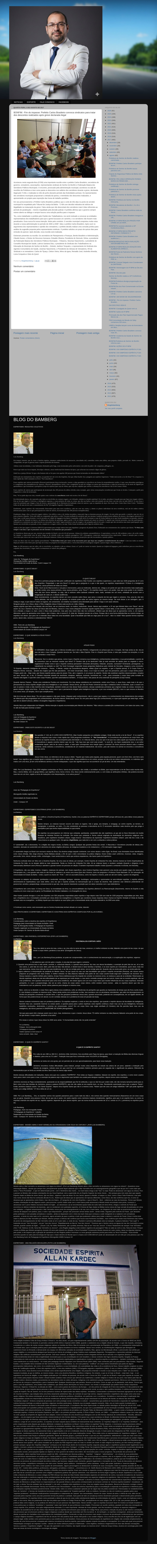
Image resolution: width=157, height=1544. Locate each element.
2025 (109, 114)
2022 (109, 123)
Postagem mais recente (25, 333)
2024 (109, 117)
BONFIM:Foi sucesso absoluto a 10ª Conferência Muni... (122, 227)
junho (111, 363)
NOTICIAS (18, 102)
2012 (109, 396)
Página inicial (57, 333)
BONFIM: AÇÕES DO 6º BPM (120, 346)
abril (111, 370)
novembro (113, 146)
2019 (109, 133)
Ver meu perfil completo (113, 408)
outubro (112, 149)
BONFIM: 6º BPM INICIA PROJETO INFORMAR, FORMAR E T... (122, 232)
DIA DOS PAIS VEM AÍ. (117, 305)
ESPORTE (31, 102)
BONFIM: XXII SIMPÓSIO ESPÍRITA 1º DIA (125, 356)
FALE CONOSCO (47, 102)
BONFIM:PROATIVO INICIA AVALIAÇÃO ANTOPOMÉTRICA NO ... (124, 242)
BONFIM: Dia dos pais (117, 273)
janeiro (112, 379)
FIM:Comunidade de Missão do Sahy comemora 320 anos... (122, 321)
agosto (112, 155)
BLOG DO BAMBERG (35, 419)
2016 (109, 383)
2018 (109, 136)
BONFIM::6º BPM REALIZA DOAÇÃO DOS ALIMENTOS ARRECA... (125, 248)
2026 (109, 111)
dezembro (113, 142)
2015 (109, 387)
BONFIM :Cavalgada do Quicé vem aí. (123, 309)
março (111, 373)
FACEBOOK (64, 102)
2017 (109, 140)
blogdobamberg (113, 405)
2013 (109, 393)
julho (111, 360)
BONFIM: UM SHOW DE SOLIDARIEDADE (125, 297)
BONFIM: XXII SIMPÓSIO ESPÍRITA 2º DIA (125, 353)
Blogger (93, 1538)
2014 (109, 390)
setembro (113, 152)
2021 (109, 127)
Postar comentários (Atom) (30, 338)
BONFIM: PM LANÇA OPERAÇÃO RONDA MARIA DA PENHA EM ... (125, 180)
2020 (109, 130)
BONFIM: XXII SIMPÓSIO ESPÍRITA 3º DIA (125, 349)
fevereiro (112, 376)
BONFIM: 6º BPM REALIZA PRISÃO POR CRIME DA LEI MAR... (124, 222)
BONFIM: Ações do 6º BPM (119, 312)
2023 (109, 120)
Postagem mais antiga (87, 333)
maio (111, 366)
